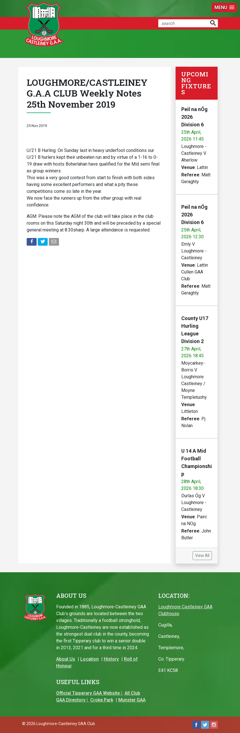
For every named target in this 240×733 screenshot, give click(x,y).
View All (202, 555)
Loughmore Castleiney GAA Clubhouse (185, 610)
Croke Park (101, 700)
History (111, 659)
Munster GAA (132, 700)
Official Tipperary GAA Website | (89, 693)
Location (89, 659)
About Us (65, 659)
